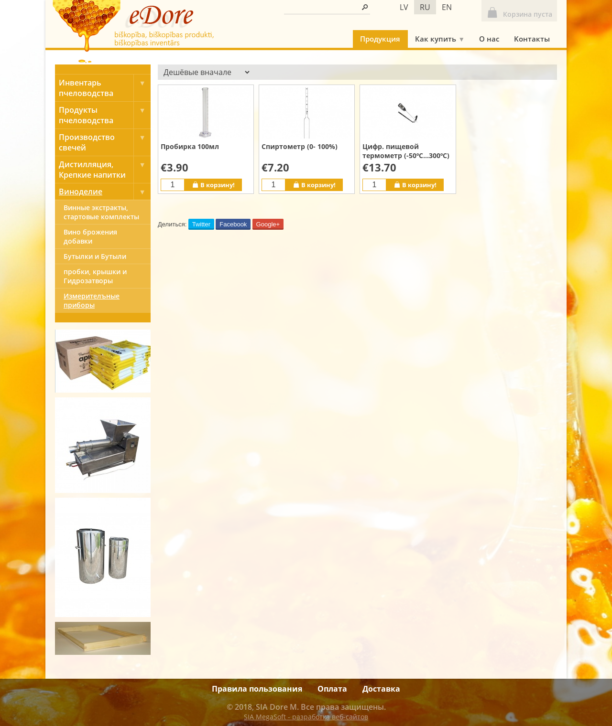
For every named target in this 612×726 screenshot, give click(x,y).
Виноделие (105, 191)
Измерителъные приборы (92, 300)
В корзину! (213, 185)
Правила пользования (257, 688)
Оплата (332, 688)
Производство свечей (105, 142)
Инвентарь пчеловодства (105, 88)
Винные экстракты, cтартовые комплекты (101, 212)
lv (404, 7)
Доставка (381, 688)
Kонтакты (532, 38)
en (447, 7)
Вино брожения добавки (90, 236)
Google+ (268, 224)
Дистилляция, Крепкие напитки (105, 169)
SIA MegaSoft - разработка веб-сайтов (306, 716)
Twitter (201, 224)
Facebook (233, 224)
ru (425, 7)
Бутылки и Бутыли (95, 256)
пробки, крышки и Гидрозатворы (95, 276)
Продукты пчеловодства (105, 115)
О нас (489, 38)
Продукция (380, 38)
